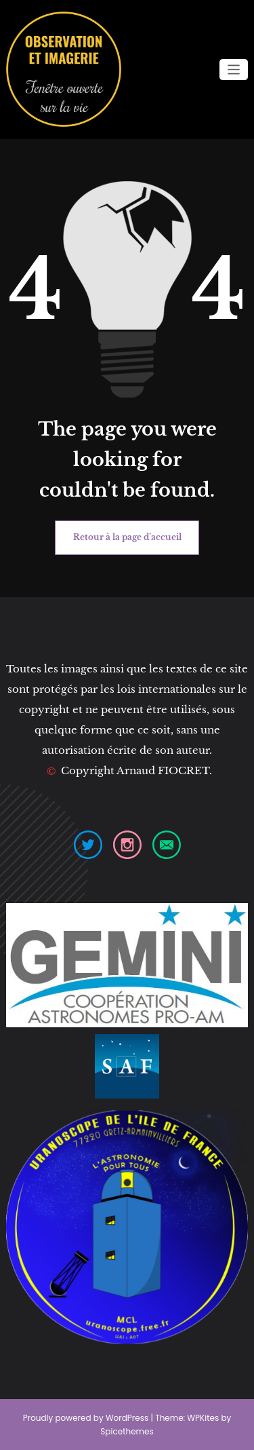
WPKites (204, 1418)
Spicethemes (126, 1431)
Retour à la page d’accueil (127, 537)
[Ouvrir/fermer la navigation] (234, 69)
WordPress (127, 1418)
